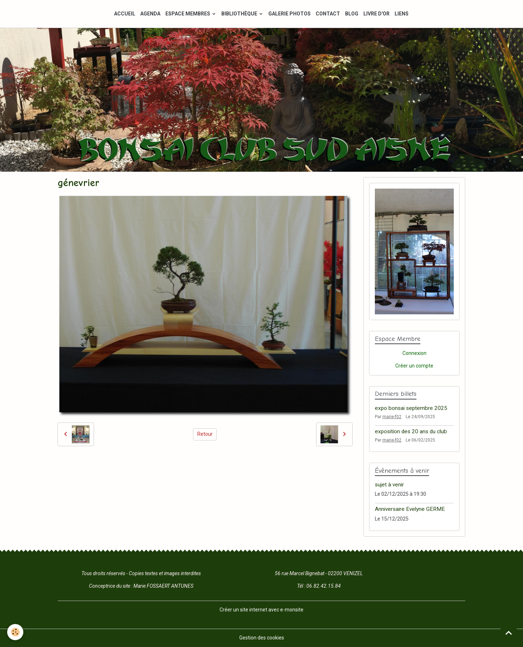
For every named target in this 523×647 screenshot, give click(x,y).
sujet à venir (389, 484)
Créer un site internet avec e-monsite (261, 610)
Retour (205, 434)
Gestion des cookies (261, 638)
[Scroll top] (509, 633)
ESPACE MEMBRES (188, 14)
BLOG (351, 14)
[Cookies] (15, 632)
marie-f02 (391, 416)
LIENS (402, 14)
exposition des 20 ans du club (411, 431)
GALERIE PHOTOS (289, 14)
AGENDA (150, 14)
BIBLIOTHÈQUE (239, 14)
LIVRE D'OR (376, 14)
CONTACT (328, 14)
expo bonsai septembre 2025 (411, 408)
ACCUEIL (124, 14)
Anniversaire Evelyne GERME (410, 509)
